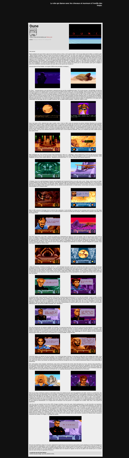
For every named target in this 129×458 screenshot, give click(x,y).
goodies (76, 21)
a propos (98, 21)
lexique (65, 21)
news (31, 21)
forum (86, 21)
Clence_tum (49, 37)
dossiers (54, 21)
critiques (42, 21)
